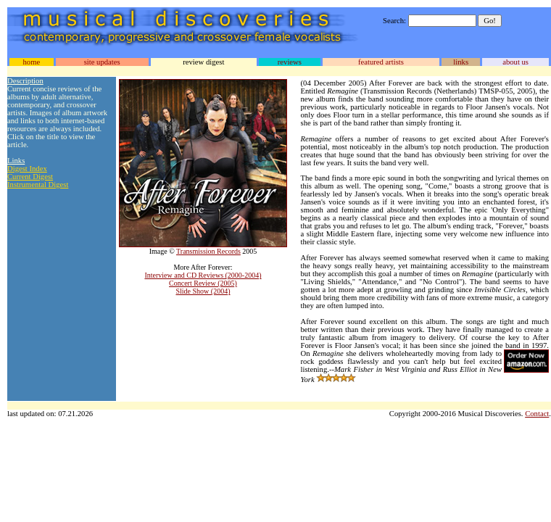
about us (515, 62)
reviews (290, 62)
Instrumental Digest (37, 184)
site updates (102, 62)
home (31, 62)
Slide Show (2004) (203, 291)
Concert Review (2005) (203, 283)
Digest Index (27, 169)
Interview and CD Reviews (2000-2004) (202, 275)
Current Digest (30, 177)
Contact (537, 414)
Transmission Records (208, 251)
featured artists (381, 62)
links (460, 62)
